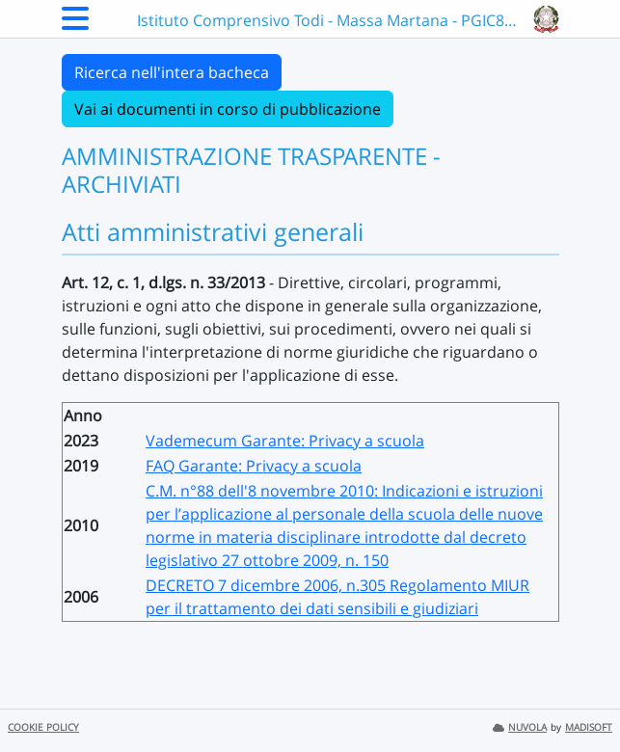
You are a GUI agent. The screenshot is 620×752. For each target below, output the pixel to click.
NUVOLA (520, 727)
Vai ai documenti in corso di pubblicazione (227, 109)
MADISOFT (588, 727)
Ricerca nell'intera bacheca (171, 72)
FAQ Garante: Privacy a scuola (254, 465)
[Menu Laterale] (75, 24)
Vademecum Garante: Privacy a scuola (285, 440)
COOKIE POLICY (43, 727)
